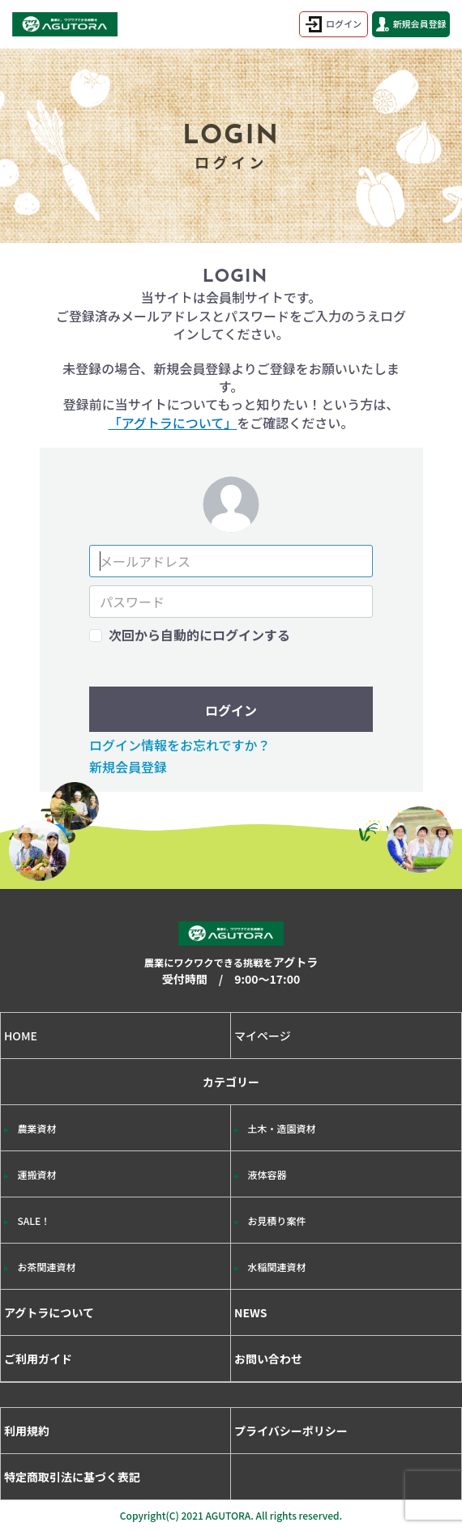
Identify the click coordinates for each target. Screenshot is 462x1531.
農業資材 (37, 1128)
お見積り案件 (277, 1220)
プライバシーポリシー (291, 1431)
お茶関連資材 (47, 1267)
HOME (20, 1035)
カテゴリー (231, 1181)
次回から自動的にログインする (199, 635)
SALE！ (34, 1220)
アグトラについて (49, 1312)
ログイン (333, 24)
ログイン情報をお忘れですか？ (180, 745)
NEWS (250, 1312)
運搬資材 (37, 1174)
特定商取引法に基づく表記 (72, 1477)
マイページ (262, 1035)
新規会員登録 (411, 24)
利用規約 (26, 1431)
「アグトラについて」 (173, 422)
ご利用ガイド (38, 1358)
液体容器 (267, 1174)
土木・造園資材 (282, 1128)
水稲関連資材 (277, 1267)
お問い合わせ (268, 1358)
